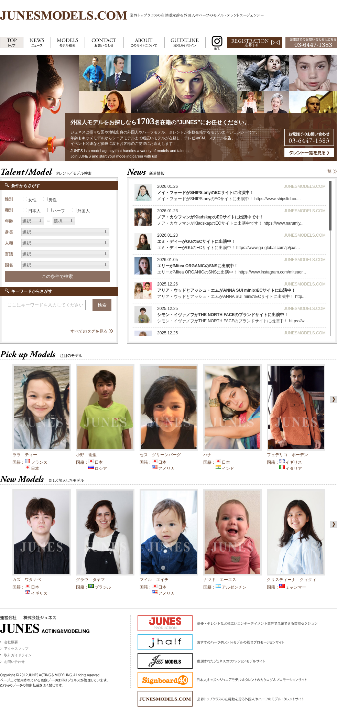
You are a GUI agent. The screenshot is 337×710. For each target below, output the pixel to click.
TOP (11, 43)
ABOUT (143, 43)
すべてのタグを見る (89, 331)
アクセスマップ (16, 648)
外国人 (83, 210)
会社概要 (11, 642)
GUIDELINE (185, 43)
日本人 (34, 210)
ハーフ (59, 210)
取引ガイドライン (18, 655)
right (332, 399)
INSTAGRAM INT (215, 43)
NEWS (37, 43)
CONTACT (104, 43)
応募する (254, 43)
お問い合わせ (14, 662)
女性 (32, 199)
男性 (52, 199)
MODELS (68, 43)
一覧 (327, 171)
